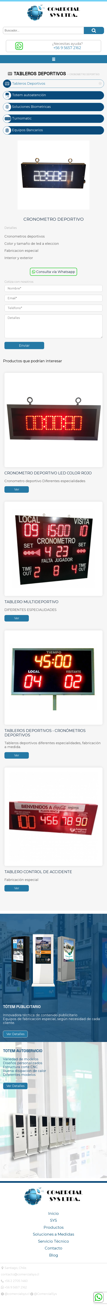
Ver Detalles (15, 1034)
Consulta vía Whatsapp (53, 272)
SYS (53, 1220)
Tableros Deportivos (24, 83)
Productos (54, 1227)
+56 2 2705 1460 (14, 1281)
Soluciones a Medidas (53, 1234)
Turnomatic (17, 118)
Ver (16, 489)
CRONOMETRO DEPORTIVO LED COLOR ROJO (48, 473)
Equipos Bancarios (23, 130)
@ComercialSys (43, 1294)
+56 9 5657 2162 (14, 1287)
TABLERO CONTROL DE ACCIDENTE (38, 872)
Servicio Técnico (53, 1241)
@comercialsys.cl (15, 1294)
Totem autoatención (24, 95)
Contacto (53, 1248)
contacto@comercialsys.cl (20, 1274)
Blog (53, 1255)
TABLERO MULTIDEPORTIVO (31, 602)
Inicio (53, 1213)
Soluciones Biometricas (27, 107)
